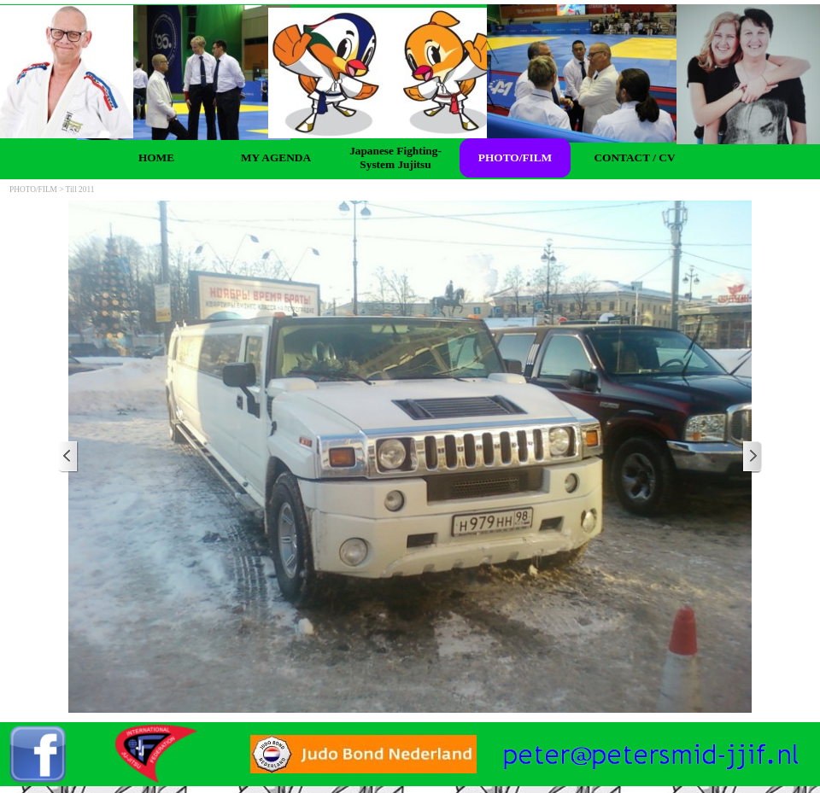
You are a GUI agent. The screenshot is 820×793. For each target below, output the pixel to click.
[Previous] (68, 457)
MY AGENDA (276, 157)
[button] (651, 745)
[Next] (751, 457)
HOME (156, 157)
